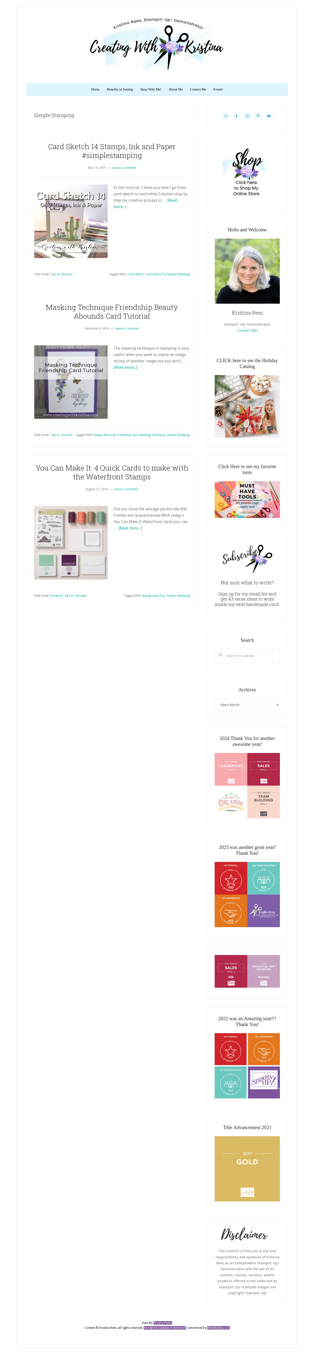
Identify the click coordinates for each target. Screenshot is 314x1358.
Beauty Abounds (105, 437)
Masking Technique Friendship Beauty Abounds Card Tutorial (112, 313)
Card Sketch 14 (155, 276)
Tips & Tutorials (62, 276)
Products (57, 597)
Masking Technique (152, 437)
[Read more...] (125, 369)
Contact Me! (247, 332)
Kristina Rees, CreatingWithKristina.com (157, 44)
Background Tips (153, 597)
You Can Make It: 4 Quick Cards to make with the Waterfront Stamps (112, 474)
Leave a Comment (124, 169)
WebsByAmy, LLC (218, 1330)
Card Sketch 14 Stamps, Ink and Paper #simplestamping (112, 153)
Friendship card (127, 437)
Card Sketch (135, 276)
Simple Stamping (178, 276)
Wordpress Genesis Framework (165, 1330)
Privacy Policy (163, 1325)
